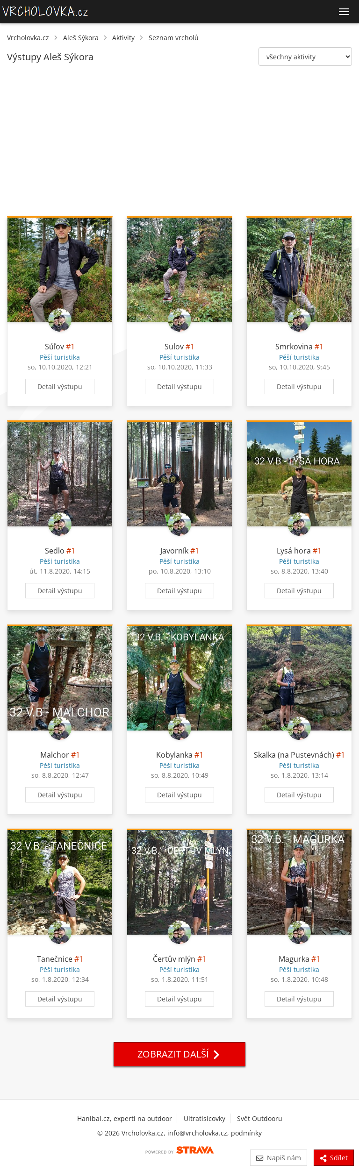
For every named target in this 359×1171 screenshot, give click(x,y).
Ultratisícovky (204, 1118)
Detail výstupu (59, 386)
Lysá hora (294, 551)
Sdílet (334, 1157)
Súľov (54, 346)
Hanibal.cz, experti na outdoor (124, 1118)
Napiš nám (278, 1157)
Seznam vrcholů (174, 37)
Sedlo (55, 551)
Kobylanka (174, 755)
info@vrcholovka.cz (197, 1132)
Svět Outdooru (259, 1118)
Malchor (54, 755)
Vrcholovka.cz (28, 37)
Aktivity (123, 37)
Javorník (174, 551)
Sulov (174, 346)
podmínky (246, 1132)
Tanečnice (54, 959)
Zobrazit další (179, 1054)
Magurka (294, 959)
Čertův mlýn (174, 959)
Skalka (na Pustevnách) (294, 755)
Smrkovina (294, 346)
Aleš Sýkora (81, 37)
